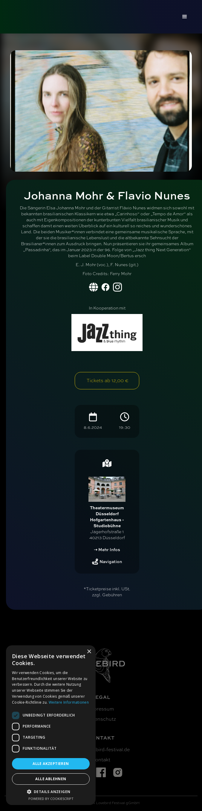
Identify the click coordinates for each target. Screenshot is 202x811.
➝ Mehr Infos (107, 549)
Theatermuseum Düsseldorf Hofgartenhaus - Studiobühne (107, 516)
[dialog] (51, 725)
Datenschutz (101, 719)
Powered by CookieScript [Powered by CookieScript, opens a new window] (51, 798)
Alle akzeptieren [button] (51, 763)
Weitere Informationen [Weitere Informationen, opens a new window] (69, 702)
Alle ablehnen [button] (50, 778)
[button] (184, 17)
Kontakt (101, 759)
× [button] (89, 652)
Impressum (101, 709)
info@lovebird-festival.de (101, 749)
